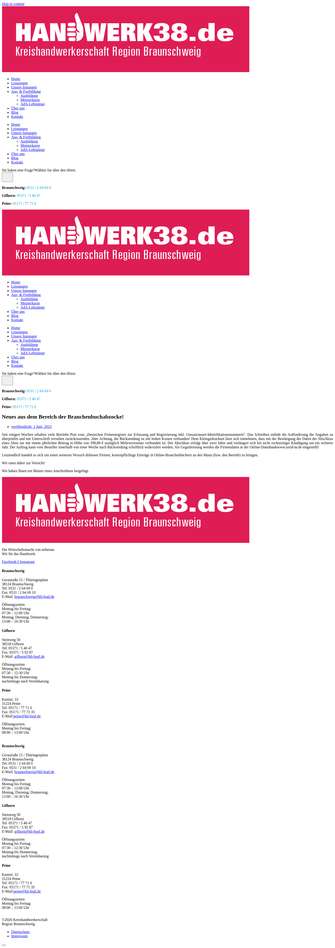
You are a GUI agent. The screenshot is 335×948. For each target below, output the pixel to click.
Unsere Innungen (24, 87)
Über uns (18, 108)
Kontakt (17, 117)
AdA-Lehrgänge (32, 104)
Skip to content (13, 4)
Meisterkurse (30, 100)
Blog (14, 112)
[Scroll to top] (4, 945)
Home (15, 79)
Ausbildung (29, 96)
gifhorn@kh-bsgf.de (29, 656)
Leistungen (19, 83)
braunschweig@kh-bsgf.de (34, 597)
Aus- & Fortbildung (26, 91)
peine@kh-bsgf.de (27, 716)
